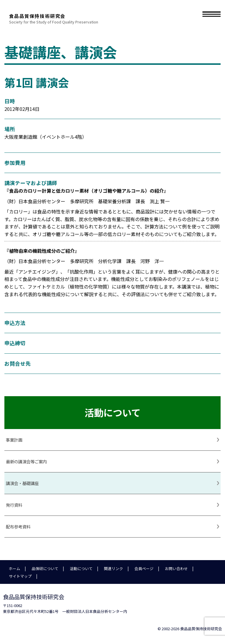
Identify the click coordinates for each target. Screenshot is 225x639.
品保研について (45, 568)
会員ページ (144, 568)
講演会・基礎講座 (22, 483)
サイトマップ (20, 576)
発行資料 (14, 505)
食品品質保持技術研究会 (96, 11)
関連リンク (113, 568)
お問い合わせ (176, 568)
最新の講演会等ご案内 (26, 461)
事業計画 (14, 440)
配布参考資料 (18, 526)
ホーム (14, 568)
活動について (81, 568)
